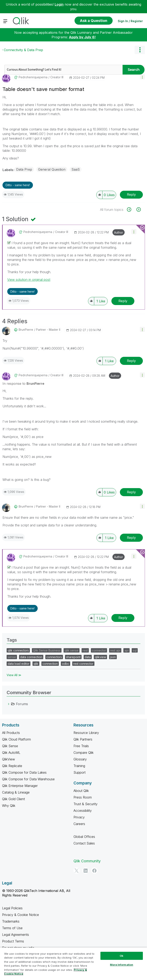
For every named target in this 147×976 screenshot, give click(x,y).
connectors (54, 657)
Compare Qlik (84, 752)
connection (50, 663)
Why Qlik (8, 805)
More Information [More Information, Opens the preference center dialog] (121, 964)
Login (59, 4)
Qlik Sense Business (46, 650)
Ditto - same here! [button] (18, 185)
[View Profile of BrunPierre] (26, 330)
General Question (51, 169)
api (126, 650)
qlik (36, 663)
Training (79, 766)
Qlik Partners (83, 739)
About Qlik (81, 791)
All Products (11, 733)
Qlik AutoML (11, 752)
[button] (142, 77)
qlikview (100, 657)
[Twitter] (77, 870)
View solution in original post (28, 279)
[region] (73, 961)
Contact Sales (84, 843)
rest (85, 650)
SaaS (75, 169)
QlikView (8, 759)
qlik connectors (18, 650)
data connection (31, 657)
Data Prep (24, 169)
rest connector (83, 663)
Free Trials (81, 746)
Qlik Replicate (12, 766)
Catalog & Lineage (16, 792)
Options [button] (140, 50)
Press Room (83, 797)
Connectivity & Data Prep (23, 50)
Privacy (79, 817)
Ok (121, 955)
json (113, 657)
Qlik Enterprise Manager (20, 786)
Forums (22, 704)
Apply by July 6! (82, 37)
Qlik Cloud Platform (16, 739)
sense (12, 657)
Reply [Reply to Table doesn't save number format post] (131, 194)
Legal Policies (12, 908)
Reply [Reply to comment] (122, 301)
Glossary (80, 759)
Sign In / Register (130, 21)
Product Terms (13, 941)
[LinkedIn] (85, 870)
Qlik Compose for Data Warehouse (28, 779)
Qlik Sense (10, 746)
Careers (79, 824)
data (88, 657)
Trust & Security (86, 804)
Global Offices (84, 837)
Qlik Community (87, 861)
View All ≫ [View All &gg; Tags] (14, 675)
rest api (115, 650)
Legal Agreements (15, 935)
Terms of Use (12, 928)
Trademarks (10, 921)
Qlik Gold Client (13, 799)
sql (135, 650)
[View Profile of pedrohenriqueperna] (33, 77)
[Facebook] (94, 870)
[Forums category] (9, 704)
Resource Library (86, 733)
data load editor (18, 663)
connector (99, 650)
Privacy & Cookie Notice (20, 915)
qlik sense (71, 650)
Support (80, 772)
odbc (65, 663)
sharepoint (73, 657)
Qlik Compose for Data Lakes (24, 772)
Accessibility (83, 810)
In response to (23, 383)
